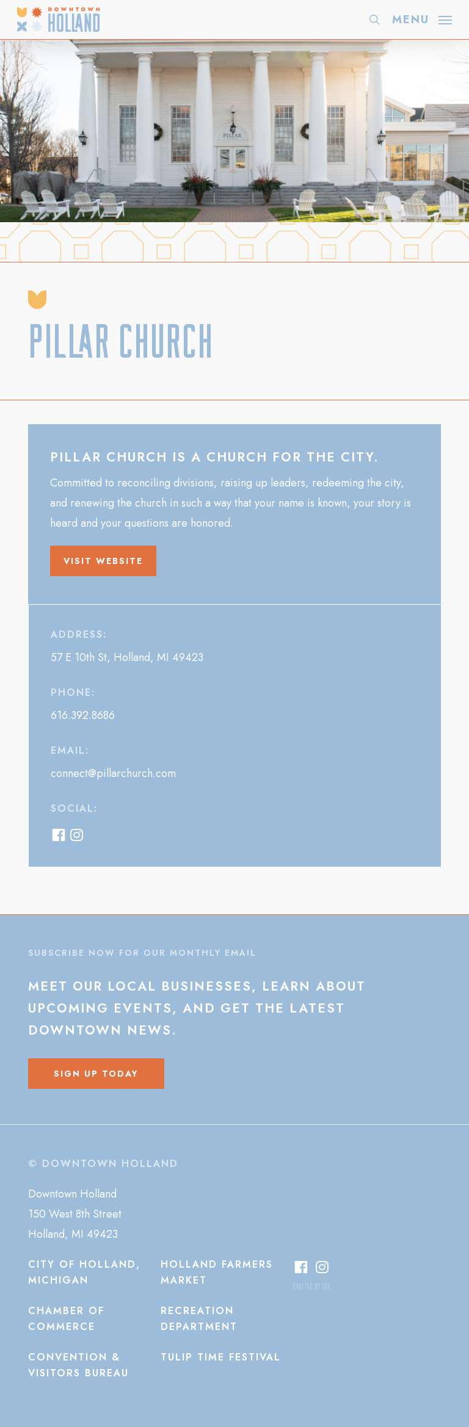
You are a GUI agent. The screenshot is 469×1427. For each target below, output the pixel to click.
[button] (422, 18)
